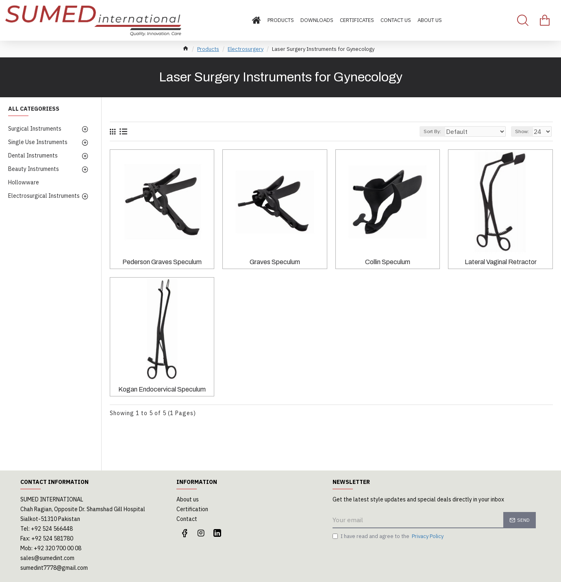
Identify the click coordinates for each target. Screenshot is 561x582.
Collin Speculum (387, 261)
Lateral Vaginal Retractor (501, 261)
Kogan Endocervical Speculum (162, 389)
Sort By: (448, 131)
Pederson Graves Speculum (162, 261)
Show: (524, 131)
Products (208, 49)
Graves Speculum (275, 261)
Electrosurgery (245, 49)
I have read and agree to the (389, 536)
